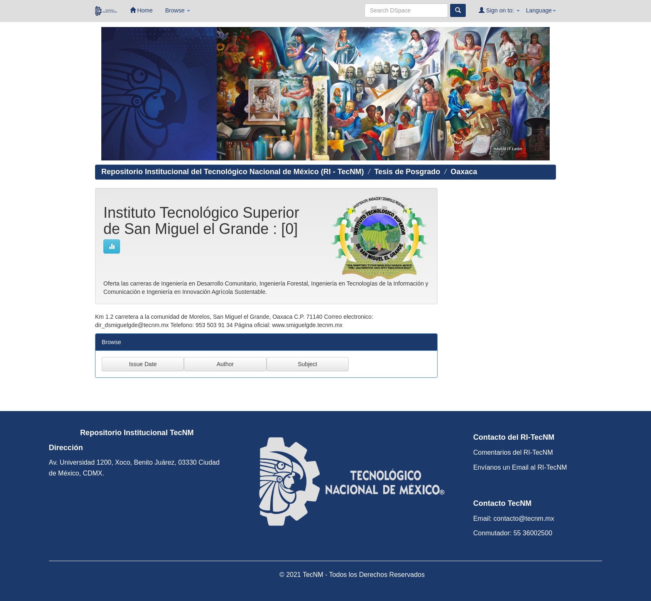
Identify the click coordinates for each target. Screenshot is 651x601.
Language (541, 10)
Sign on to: (499, 10)
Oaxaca (463, 171)
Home (141, 10)
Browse (178, 10)
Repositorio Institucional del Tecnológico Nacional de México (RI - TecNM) (232, 171)
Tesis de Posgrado (407, 171)
